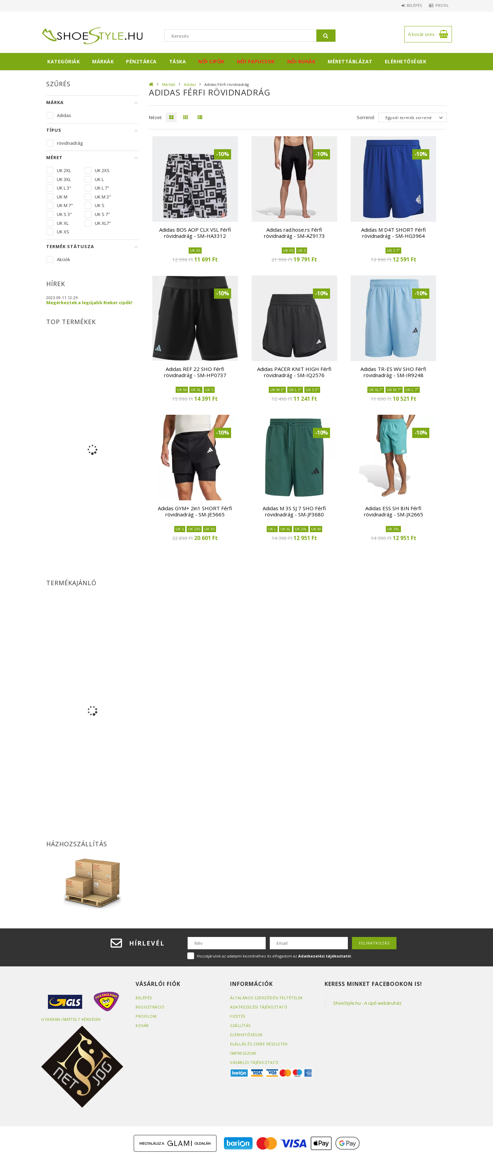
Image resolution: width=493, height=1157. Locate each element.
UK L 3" (64, 188)
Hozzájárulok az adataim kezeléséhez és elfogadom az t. (274, 956)
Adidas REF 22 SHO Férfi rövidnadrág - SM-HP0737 (195, 371)
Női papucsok (256, 61)
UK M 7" (65, 205)
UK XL (62, 223)
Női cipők (211, 61)
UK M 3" (103, 197)
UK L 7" (102, 188)
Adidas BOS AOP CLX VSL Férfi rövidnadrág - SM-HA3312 (195, 232)
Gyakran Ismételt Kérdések (71, 1019)
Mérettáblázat (350, 61)
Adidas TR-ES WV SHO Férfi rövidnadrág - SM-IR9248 (393, 371)
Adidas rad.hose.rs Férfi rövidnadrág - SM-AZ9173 (294, 232)
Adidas (190, 84)
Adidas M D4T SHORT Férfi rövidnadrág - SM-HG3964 (393, 232)
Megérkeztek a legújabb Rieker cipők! (89, 302)
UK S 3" (64, 214)
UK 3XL (64, 179)
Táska (177, 61)
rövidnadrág (68, 143)
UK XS (63, 232)
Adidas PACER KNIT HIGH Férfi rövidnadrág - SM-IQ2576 (294, 371)
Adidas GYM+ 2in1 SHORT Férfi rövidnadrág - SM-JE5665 (195, 511)
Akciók (63, 259)
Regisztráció (150, 1007)
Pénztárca (141, 61)
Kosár (142, 1025)
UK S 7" (102, 214)
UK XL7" (103, 223)
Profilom (146, 1016)
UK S (99, 205)
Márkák (103, 61)
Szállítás (240, 1025)
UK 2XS (102, 170)
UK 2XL (64, 170)
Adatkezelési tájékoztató (258, 1007)
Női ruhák (301, 61)
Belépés (409, 5)
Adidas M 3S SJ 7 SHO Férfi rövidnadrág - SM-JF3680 (294, 511)
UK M (62, 197)
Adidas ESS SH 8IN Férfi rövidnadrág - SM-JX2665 (393, 511)
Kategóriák (63, 61)
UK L (99, 179)
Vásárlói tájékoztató (254, 1062)
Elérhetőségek (406, 61)
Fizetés (237, 1016)
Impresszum (243, 1053)
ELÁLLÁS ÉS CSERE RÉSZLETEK (259, 1043)
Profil (440, 5)
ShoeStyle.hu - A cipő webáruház (367, 1003)
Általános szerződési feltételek (266, 997)
